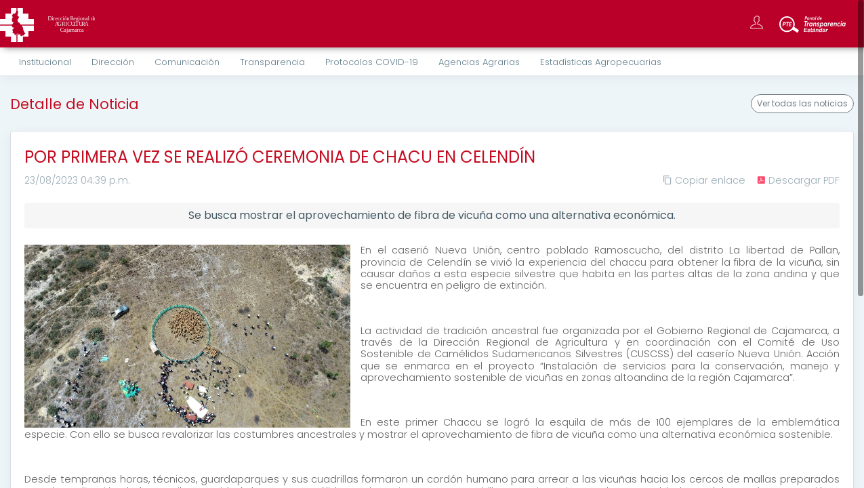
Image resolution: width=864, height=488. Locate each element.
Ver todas (802, 104)
